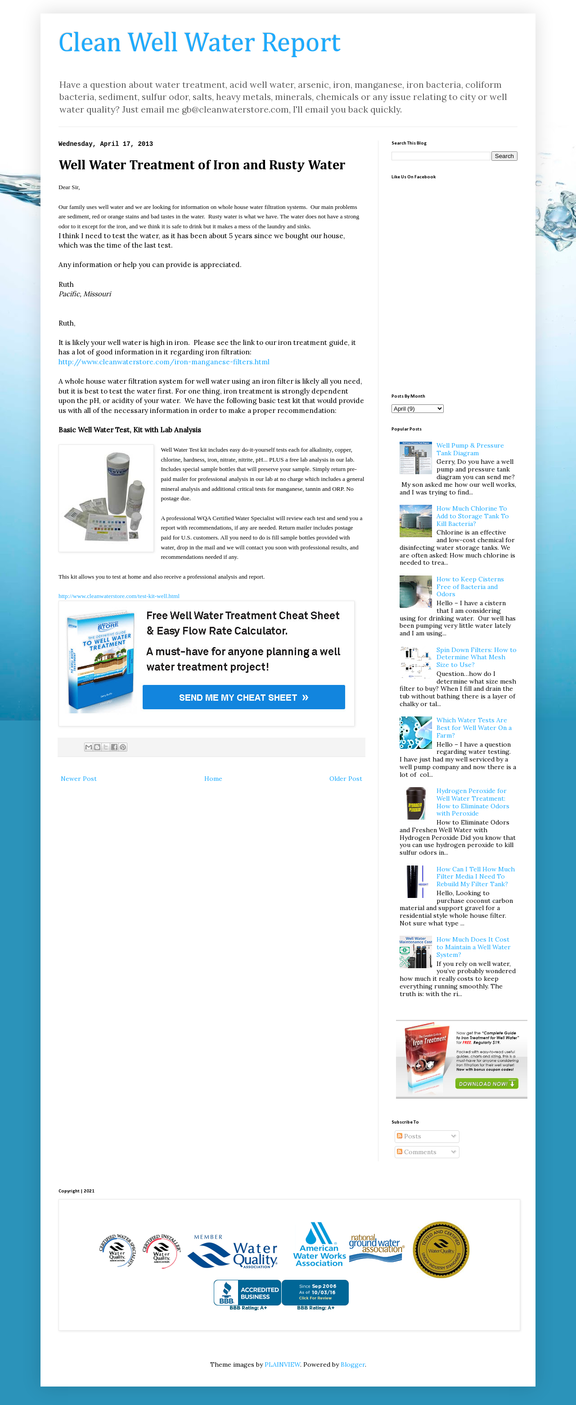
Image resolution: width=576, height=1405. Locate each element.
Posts (409, 1136)
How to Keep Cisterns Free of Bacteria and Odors (470, 586)
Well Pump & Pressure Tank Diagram (470, 449)
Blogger (353, 1364)
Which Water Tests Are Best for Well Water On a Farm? (474, 727)
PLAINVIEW (282, 1364)
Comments (416, 1152)
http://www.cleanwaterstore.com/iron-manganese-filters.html (164, 362)
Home (213, 779)
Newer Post (79, 779)
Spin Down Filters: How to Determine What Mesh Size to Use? (476, 657)
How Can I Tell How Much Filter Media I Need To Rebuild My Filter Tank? (475, 876)
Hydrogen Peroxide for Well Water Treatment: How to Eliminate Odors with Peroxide (472, 802)
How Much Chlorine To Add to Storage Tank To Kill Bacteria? (472, 516)
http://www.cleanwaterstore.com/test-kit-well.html (119, 596)
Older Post (345, 779)
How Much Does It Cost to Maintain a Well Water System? (473, 947)
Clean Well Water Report (199, 43)
